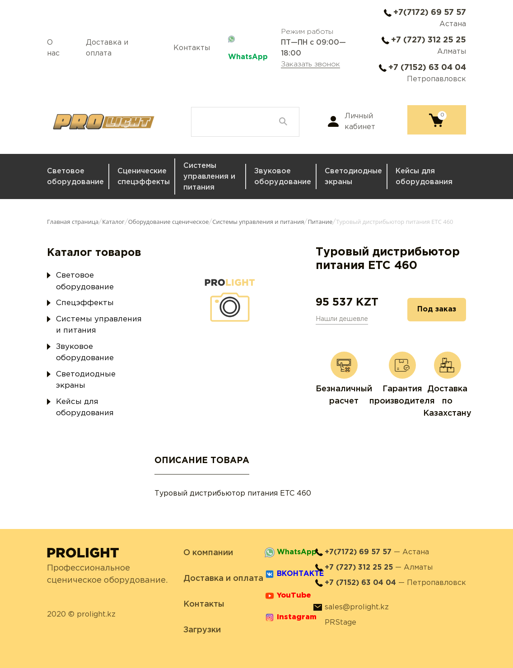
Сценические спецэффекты (143, 177)
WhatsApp (248, 57)
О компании (208, 553)
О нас (53, 48)
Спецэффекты (85, 303)
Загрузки (202, 630)
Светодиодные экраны (353, 177)
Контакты (191, 48)
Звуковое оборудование (282, 177)
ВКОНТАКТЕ (300, 574)
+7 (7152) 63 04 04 (427, 67)
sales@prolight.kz (357, 607)
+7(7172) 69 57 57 (429, 12)
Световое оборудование (75, 177)
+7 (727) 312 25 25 (428, 40)
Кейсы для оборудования (424, 177)
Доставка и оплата (107, 48)
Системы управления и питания (209, 176)
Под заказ (436, 309)
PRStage (340, 622)
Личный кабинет (360, 121)
